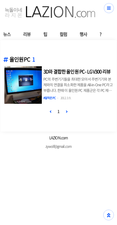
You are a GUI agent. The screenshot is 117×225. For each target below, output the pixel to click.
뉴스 (7, 34)
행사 (83, 34)
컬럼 (63, 34)
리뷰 (27, 34)
